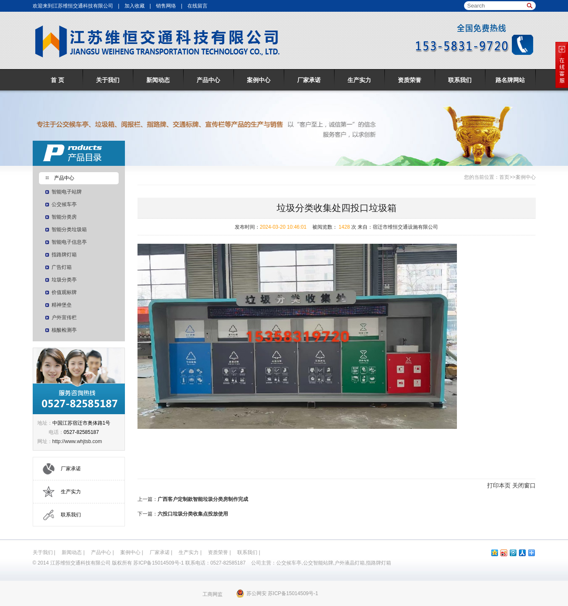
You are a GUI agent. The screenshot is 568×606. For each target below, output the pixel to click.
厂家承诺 (309, 80)
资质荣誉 (409, 80)
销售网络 (166, 6)
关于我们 (107, 80)
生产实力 (359, 80)
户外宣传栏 (64, 317)
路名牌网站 (510, 80)
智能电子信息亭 (69, 242)
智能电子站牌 (67, 192)
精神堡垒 (62, 305)
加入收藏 (134, 6)
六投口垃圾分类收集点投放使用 (193, 514)
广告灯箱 (62, 267)
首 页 (57, 80)
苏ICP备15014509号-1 (158, 563)
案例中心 (258, 80)
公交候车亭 (64, 204)
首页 (504, 177)
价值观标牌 (64, 292)
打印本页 (499, 485)
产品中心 (208, 80)
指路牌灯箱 (64, 255)
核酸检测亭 (64, 330)
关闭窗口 (524, 485)
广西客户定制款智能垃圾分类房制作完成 (203, 499)
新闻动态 (158, 80)
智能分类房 (64, 217)
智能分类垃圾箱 (69, 229)
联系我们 (460, 80)
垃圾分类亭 (64, 280)
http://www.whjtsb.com (77, 441)
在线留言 (197, 6)
